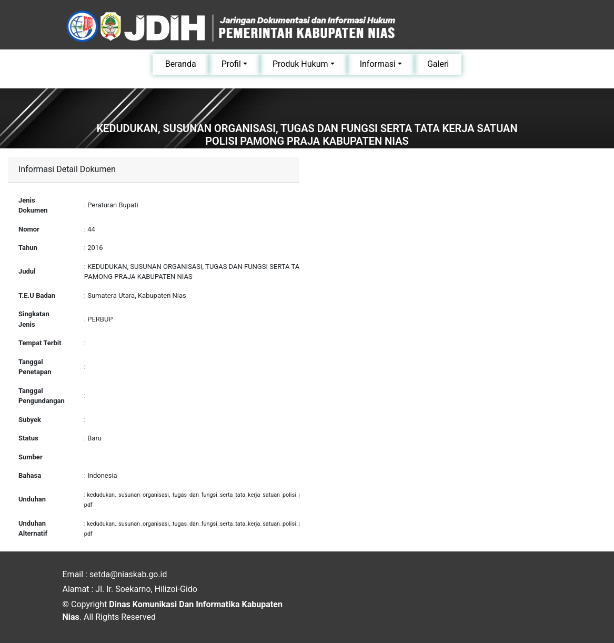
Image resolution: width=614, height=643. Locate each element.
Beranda (180, 64)
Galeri (438, 64)
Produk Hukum (300, 64)
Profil (231, 64)
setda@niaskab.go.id (128, 574)
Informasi (378, 64)
